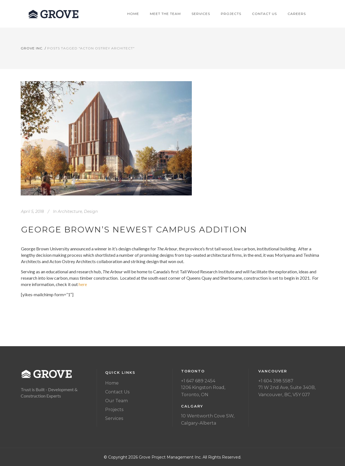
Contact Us (117, 391)
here (83, 284)
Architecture (70, 211)
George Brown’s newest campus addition (134, 229)
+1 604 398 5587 (275, 380)
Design (91, 211)
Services (114, 418)
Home (112, 383)
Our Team (116, 400)
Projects (114, 409)
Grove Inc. (32, 48)
